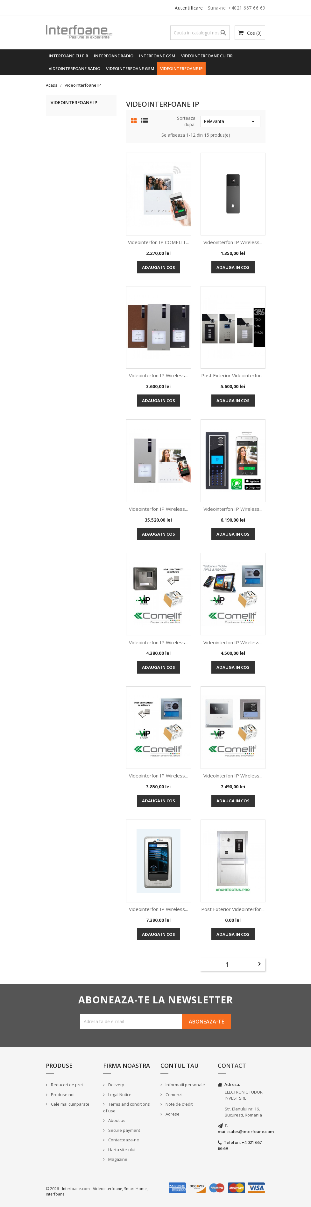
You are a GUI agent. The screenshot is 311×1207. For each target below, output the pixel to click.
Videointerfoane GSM (130, 68)
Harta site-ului (121, 1150)
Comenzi (173, 1094)
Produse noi (62, 1094)
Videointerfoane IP (181, 68)
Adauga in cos (158, 267)
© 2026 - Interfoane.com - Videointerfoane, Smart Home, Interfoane (97, 1191)
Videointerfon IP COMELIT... (158, 242)
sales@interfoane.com (251, 1131)
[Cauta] (200, 32)
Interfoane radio (113, 56)
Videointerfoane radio (74, 68)
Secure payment (123, 1130)
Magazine (117, 1159)
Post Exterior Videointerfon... (233, 375)
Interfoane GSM (157, 56)
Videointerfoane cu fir (207, 56)
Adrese (172, 1114)
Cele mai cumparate (69, 1104)
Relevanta (230, 121)
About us (116, 1120)
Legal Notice (119, 1094)
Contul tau (179, 1065)
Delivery (115, 1085)
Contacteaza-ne (123, 1140)
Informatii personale (185, 1085)
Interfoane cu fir (68, 56)
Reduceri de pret (66, 1085)
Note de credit (179, 1104)
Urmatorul (259, 964)
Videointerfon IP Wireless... (232, 242)
